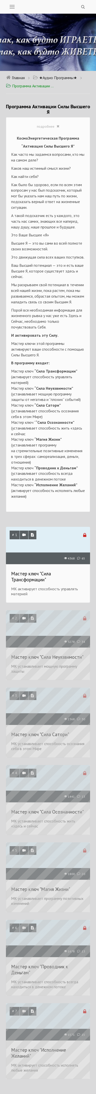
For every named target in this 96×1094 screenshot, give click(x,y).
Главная (15, 77)
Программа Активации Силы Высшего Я (30, 85)
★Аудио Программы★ (55, 77)
